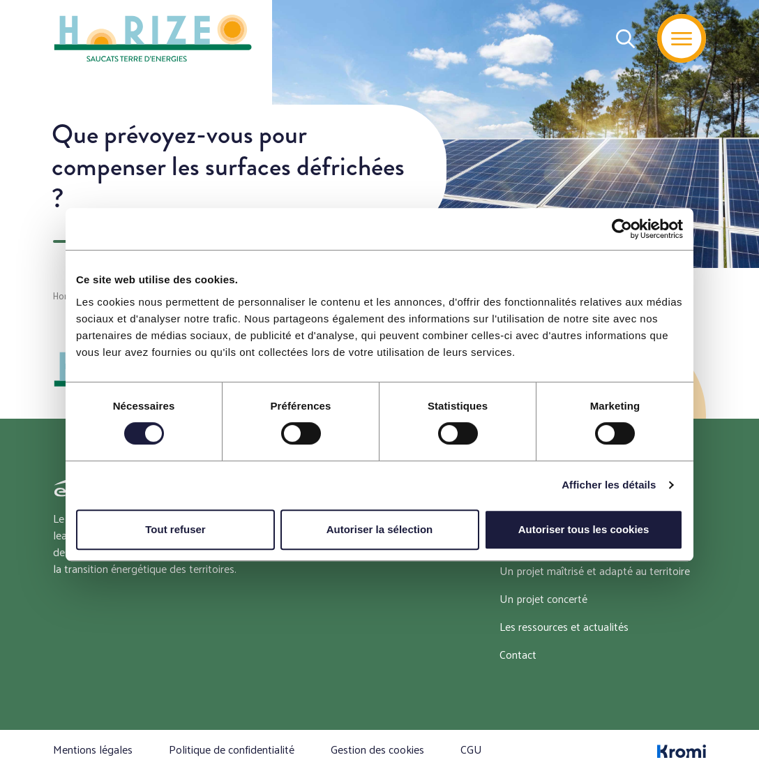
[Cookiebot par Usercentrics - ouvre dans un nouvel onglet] (622, 228)
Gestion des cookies (377, 749)
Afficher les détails (609, 485)
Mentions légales (93, 749)
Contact (517, 654)
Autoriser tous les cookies (583, 529)
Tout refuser (175, 529)
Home (65, 295)
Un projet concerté (543, 598)
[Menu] (681, 38)
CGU (471, 749)
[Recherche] (625, 38)
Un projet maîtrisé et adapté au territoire (594, 570)
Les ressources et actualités (564, 626)
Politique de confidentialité (231, 749)
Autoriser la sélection (379, 529)
